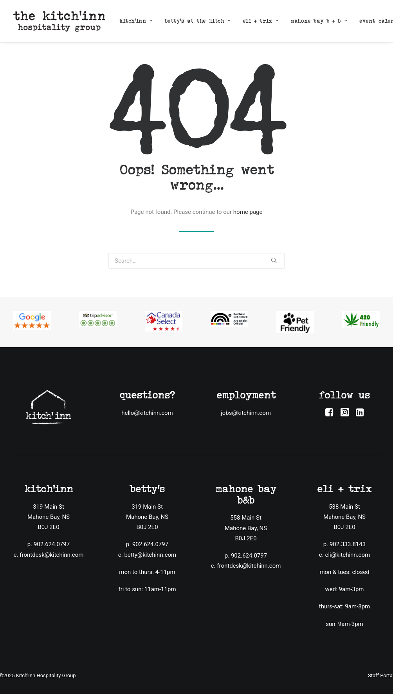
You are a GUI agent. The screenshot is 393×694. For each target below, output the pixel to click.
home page (248, 211)
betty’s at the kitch (197, 21)
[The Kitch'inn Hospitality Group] (59, 21)
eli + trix (260, 21)
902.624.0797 (52, 544)
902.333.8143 (348, 544)
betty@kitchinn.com (150, 554)
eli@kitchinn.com (347, 554)
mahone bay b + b (318, 21)
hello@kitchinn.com (147, 412)
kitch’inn (135, 21)
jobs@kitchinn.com (246, 412)
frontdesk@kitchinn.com (51, 554)
